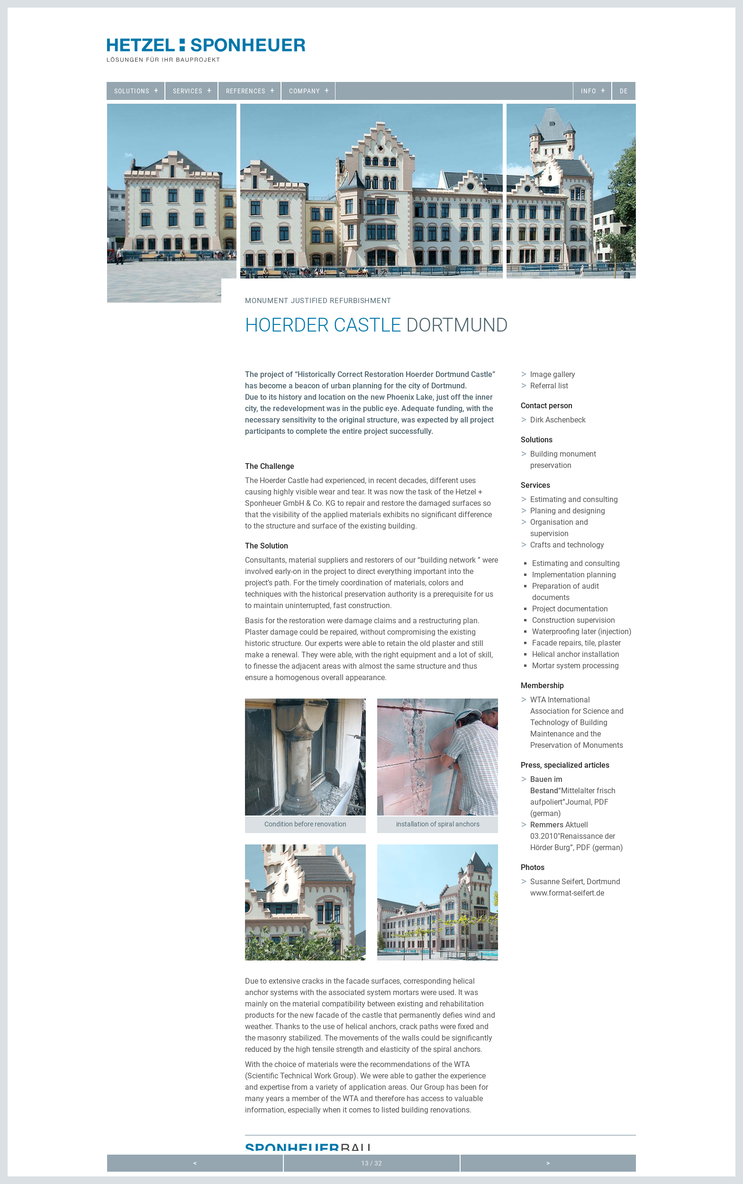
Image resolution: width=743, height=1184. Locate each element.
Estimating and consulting (574, 499)
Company (304, 91)
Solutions (131, 91)
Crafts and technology (567, 544)
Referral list (549, 385)
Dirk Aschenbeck (558, 419)
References (245, 91)
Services (188, 91)
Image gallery (552, 374)
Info (588, 91)
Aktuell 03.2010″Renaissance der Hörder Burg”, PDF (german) (576, 836)
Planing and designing (567, 510)
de (624, 91)
